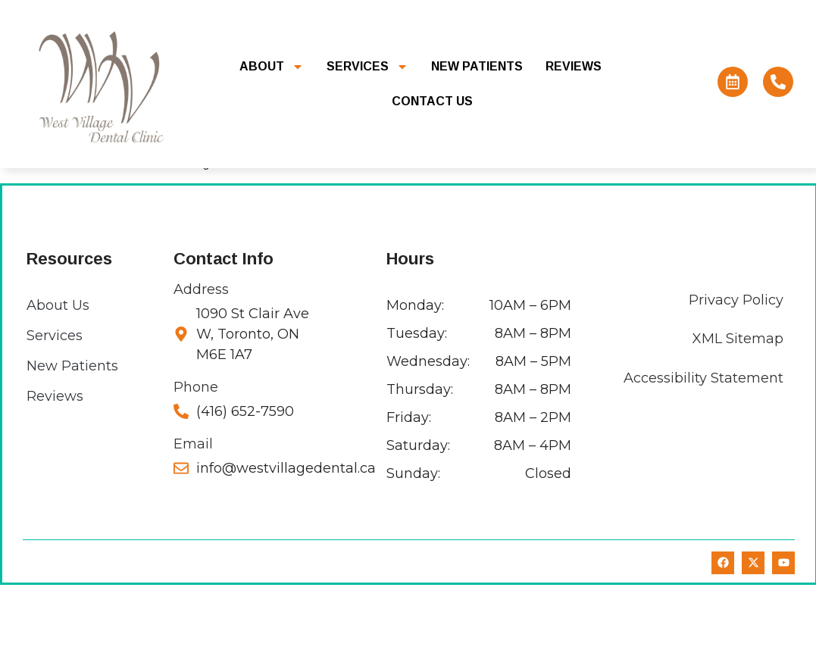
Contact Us (432, 101)
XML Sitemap (736, 406)
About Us (58, 373)
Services (367, 66)
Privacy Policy (734, 368)
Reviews (574, 66)
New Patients (477, 66)
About (271, 66)
